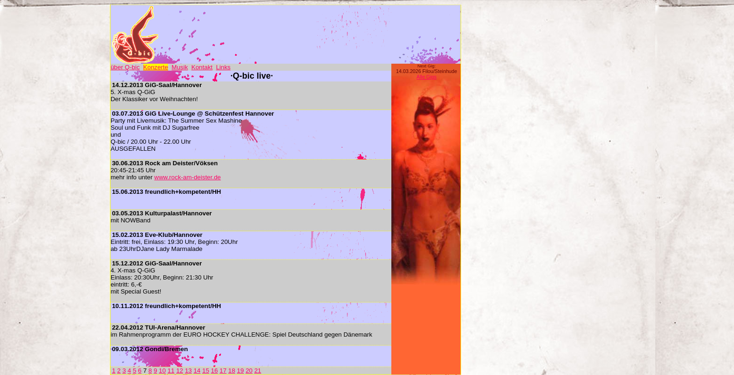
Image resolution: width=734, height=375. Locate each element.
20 (249, 370)
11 (171, 370)
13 (188, 370)
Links (223, 67)
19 (240, 370)
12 (179, 370)
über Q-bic (124, 67)
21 (257, 370)
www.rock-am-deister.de (187, 177)
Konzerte (155, 67)
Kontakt (202, 67)
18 (231, 370)
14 (196, 370)
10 (162, 370)
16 (214, 370)
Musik (180, 67)
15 (205, 370)
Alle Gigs (427, 77)
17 (223, 370)
